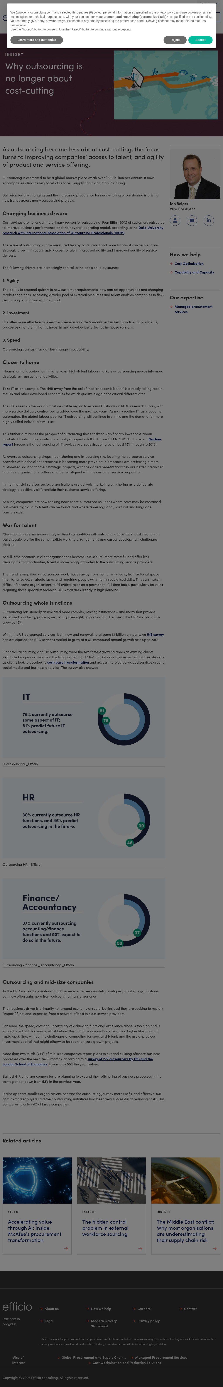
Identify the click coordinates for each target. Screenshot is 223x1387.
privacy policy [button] (166, 12)
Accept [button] (200, 40)
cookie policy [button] (202, 16)
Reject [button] (175, 40)
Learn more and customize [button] (36, 40)
